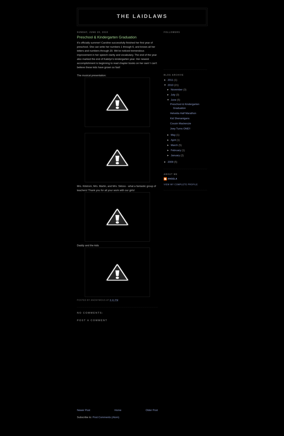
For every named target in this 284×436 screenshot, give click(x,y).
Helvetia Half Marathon (183, 113)
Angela (172, 179)
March (175, 145)
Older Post (152, 410)
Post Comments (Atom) (106, 417)
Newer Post (83, 410)
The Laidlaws (142, 16)
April (174, 140)
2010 (171, 85)
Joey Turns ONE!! (180, 128)
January (176, 155)
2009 (171, 161)
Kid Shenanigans (179, 118)
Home (118, 410)
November (177, 89)
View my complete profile (181, 184)
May (173, 134)
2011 (171, 79)
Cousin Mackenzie (180, 123)
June (174, 99)
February (176, 150)
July (173, 94)
